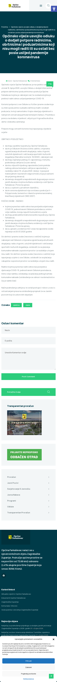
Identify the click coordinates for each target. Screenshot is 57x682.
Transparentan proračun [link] (18, 512)
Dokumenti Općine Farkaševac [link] (13, 598)
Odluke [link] (10, 506)
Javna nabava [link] (13, 495)
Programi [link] (11, 500)
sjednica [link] (16, 305)
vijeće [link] (28, 305)
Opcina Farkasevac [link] (20, 81)
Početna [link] (4, 27)
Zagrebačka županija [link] (10, 602)
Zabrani (28, 667)
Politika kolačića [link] (28, 679)
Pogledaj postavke (28, 673)
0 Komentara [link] (35, 81)
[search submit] (48, 392)
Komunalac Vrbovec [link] (9, 606)
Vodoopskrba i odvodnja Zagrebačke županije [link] (19, 610)
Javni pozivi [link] (12, 483)
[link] (54, 9)
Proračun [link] (11, 477)
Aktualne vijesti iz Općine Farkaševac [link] (16, 594)
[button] (53, 639)
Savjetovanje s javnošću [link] (18, 489)
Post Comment (28, 376)
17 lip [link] (50, 84)
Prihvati (29, 661)
